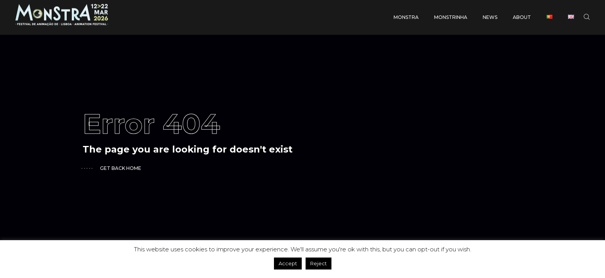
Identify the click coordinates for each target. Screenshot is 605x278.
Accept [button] (288, 263)
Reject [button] (318, 263)
